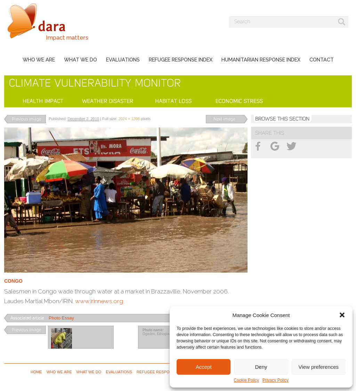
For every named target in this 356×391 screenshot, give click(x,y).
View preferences (319, 367)
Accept (204, 367)
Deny (261, 367)
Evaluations (123, 60)
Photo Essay (61, 318)
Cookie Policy (246, 380)
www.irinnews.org (99, 301)
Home (36, 372)
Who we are (39, 60)
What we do (80, 60)
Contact (321, 60)
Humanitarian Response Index (260, 60)
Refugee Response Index (180, 60)
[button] (342, 314)
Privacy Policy (275, 380)
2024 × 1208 (128, 119)
